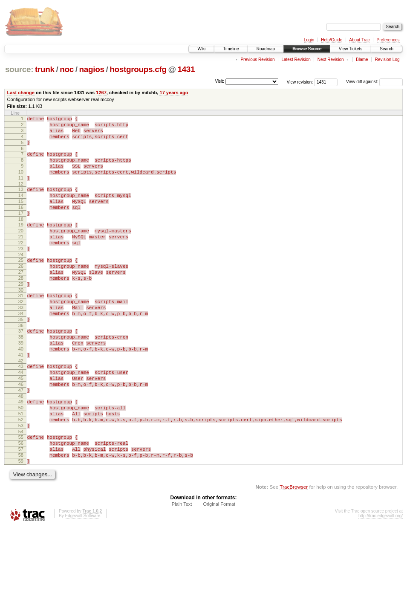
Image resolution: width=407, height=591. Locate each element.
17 (20, 231)
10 (20, 182)
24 (20, 280)
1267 (101, 92)
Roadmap (266, 48)
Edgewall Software (82, 579)
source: (19, 69)
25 (20, 285)
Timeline (231, 48)
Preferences (388, 40)
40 (20, 391)
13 (20, 202)
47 (20, 440)
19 (20, 243)
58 (20, 516)
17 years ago (173, 92)
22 (20, 265)
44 (20, 418)
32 (20, 334)
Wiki (201, 48)
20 (20, 251)
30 (20, 321)
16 (20, 223)
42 (20, 405)
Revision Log (387, 59)
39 (20, 383)
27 (20, 300)
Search (386, 48)
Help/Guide (331, 40)
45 (20, 425)
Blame (362, 59)
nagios (91, 69)
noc (67, 69)
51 (20, 467)
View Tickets (350, 48)
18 (20, 238)
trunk (45, 69)
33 (20, 342)
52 (20, 474)
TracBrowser (294, 550)
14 (20, 209)
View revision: (300, 81)
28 (20, 307)
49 (20, 452)
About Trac (359, 40)
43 (20, 411)
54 (20, 489)
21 (20, 258)
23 (20, 272)
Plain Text (182, 568)
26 (20, 293)
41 (20, 398)
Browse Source (306, 48)
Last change (21, 92)
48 (20, 447)
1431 (186, 69)
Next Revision (331, 59)
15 (20, 216)
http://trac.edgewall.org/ (380, 579)
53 (20, 481)
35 (20, 356)
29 (20, 314)
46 (20, 432)
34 (20, 349)
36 (20, 363)
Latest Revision (295, 59)
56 (20, 501)
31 (20, 327)
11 (20, 189)
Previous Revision (257, 59)
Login (309, 40)
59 (20, 523)
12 (20, 196)
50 (20, 460)
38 (20, 376)
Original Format (219, 568)
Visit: (219, 81)
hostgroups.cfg (138, 69)
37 (20, 369)
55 (20, 494)
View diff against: (374, 81)
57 (20, 509)
